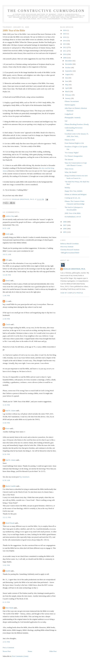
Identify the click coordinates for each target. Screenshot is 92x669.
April (67, 88)
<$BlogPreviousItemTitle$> (70, 253)
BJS (6, 260)
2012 (65, 47)
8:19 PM (6, 602)
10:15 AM (7, 254)
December (69, 61)
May (67, 85)
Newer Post (7, 651)
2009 (65, 58)
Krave (7, 428)
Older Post (52, 651)
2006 (65, 229)
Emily (7, 234)
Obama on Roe (70, 140)
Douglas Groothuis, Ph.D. (74, 269)
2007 (65, 225)
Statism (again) (70, 105)
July (66, 78)
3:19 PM (6, 405)
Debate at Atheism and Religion (75, 194)
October (68, 68)
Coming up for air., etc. (72, 198)
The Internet (69, 159)
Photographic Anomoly (72, 117)
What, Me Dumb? (71, 172)
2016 (65, 37)
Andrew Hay (9, 216)
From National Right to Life (74, 143)
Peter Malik (9, 608)
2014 (65, 41)
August (68, 74)
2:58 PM (6, 319)
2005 (65, 232)
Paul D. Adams (10, 411)
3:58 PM (6, 423)
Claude (7, 324)
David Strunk (10, 523)
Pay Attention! (24, 477)
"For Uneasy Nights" (72, 153)
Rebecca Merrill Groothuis (69, 244)
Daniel (7, 281)
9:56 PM (6, 454)
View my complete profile (71, 293)
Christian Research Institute (69, 250)
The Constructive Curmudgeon (46, 11)
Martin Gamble (10, 486)
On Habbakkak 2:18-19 (73, 217)
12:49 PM (7, 275)
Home (30, 651)
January (68, 98)
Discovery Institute (66, 247)
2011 (65, 51)
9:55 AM (6, 228)
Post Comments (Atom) (20, 656)
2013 (65, 44)
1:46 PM (6, 296)
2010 (65, 54)
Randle (7, 571)
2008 (65, 222)
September (69, 71)
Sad (66, 121)
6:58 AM (6, 480)
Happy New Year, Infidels (73, 191)
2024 (65, 30)
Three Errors (69, 169)
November (69, 64)
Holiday (67, 188)
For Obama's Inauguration (73, 156)
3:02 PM (6, 565)
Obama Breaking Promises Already (77, 124)
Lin (6, 301)
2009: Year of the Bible (72, 213)
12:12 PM (7, 517)
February (68, 95)
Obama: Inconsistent (72, 101)
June (67, 81)
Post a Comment (8, 647)
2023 (65, 34)
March (67, 91)
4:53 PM (6, 642)
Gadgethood (69, 114)
